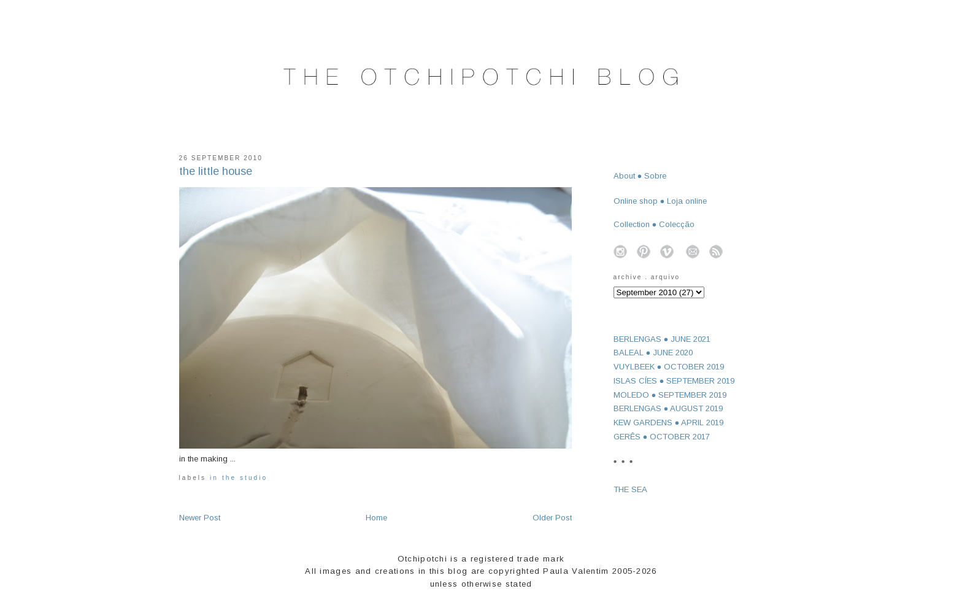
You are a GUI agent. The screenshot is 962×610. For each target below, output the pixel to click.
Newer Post (199, 517)
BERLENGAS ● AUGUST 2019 (668, 408)
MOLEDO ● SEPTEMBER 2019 (670, 395)
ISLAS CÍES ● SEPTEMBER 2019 (674, 380)
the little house (215, 171)
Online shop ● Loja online (660, 201)
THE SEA (630, 489)
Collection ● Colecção (654, 224)
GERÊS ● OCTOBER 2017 (662, 436)
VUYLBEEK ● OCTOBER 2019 (669, 366)
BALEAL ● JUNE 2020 (653, 352)
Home (376, 517)
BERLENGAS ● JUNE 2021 (662, 339)
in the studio (238, 477)
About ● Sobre (640, 175)
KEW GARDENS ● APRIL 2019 (669, 422)
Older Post (552, 517)
